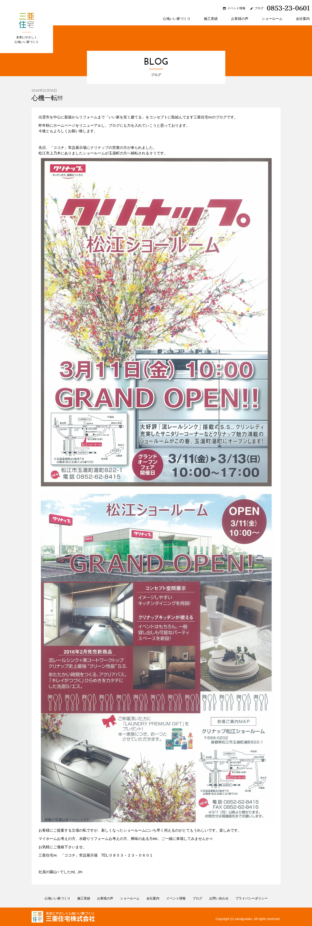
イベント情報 (236, 8)
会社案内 (303, 19)
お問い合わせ (219, 898)
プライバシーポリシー (251, 898)
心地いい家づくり (176, 19)
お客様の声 (239, 19)
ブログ (259, 8)
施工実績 (211, 19)
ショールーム (272, 19)
